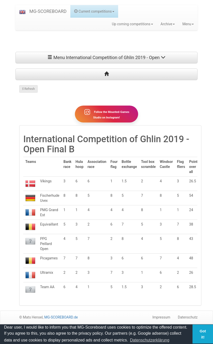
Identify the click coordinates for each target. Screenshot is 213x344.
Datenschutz (188, 317)
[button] (22, 11)
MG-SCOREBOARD (48, 11)
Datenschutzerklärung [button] (149, 340)
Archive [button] (168, 24)
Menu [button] (188, 24)
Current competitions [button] (94, 11)
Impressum (161, 317)
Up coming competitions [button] (132, 24)
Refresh (28, 89)
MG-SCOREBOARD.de (61, 317)
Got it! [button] (203, 334)
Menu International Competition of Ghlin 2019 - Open (106, 57)
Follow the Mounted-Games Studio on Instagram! (106, 114)
